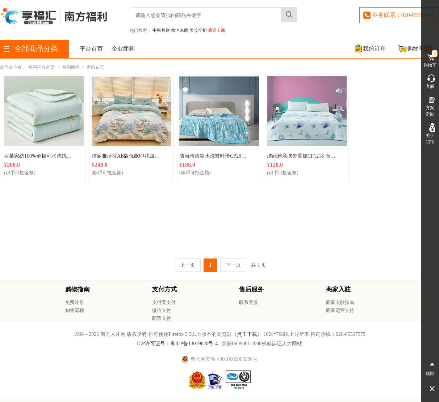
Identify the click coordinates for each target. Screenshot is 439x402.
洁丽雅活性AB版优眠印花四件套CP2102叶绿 (129, 156)
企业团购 (123, 49)
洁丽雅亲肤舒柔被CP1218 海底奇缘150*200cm (304, 156)
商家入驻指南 (340, 302)
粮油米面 (179, 30)
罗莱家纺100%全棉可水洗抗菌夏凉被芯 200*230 (41, 156)
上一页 (187, 265)
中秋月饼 (161, 30)
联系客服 (248, 302)
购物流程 (74, 310)
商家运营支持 (340, 310)
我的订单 (374, 49)
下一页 (233, 265)
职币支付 (161, 318)
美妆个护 (198, 30)
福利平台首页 (41, 67)
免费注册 (74, 302)
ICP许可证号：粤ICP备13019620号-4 (177, 343)
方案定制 (430, 106)
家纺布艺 (95, 67)
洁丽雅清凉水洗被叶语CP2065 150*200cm (216, 156)
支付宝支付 (164, 302)
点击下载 (247, 334)
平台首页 (91, 49)
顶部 (430, 367)
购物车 (419, 49)
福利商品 (71, 67)
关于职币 (430, 134)
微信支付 (161, 310)
